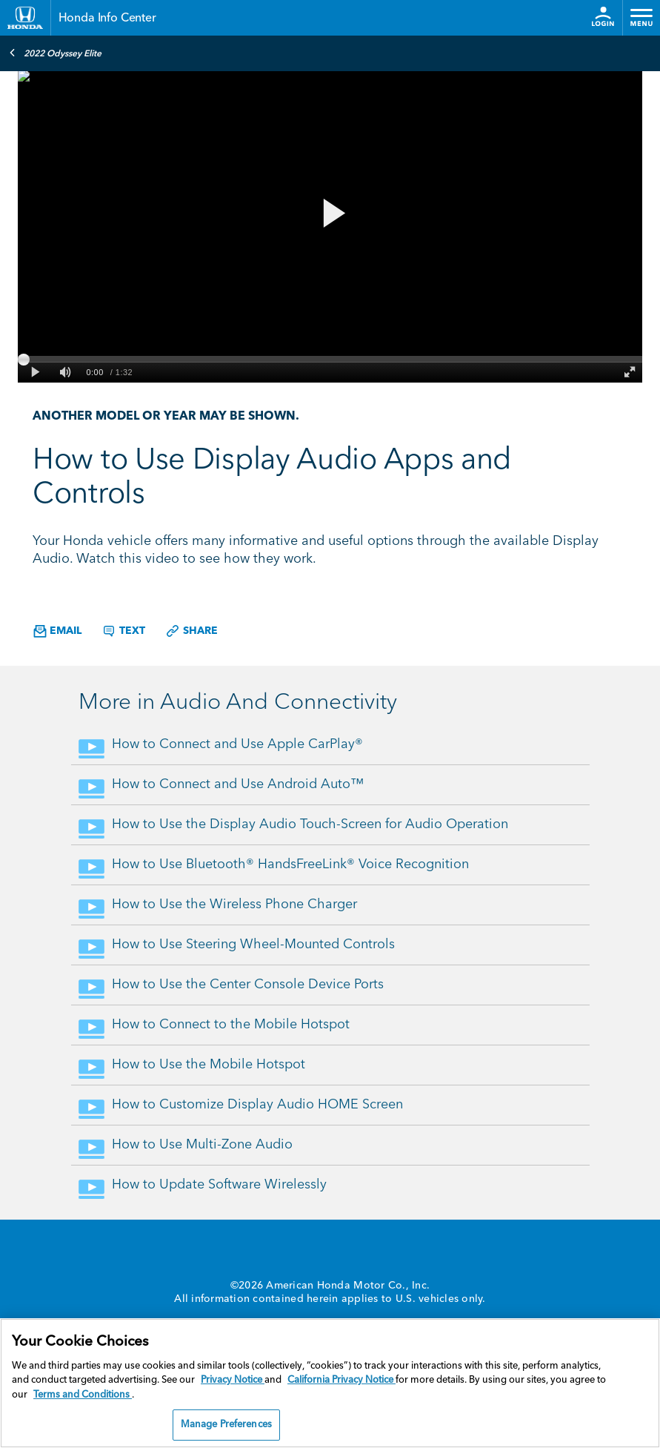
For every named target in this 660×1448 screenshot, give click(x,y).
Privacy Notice (232, 1380)
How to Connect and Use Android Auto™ (238, 784)
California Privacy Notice (341, 1380)
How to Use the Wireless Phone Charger (234, 904)
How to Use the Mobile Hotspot (208, 1064)
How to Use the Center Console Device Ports (248, 984)
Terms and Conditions (82, 1395)
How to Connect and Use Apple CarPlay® (237, 744)
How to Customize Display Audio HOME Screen (257, 1104)
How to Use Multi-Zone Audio (202, 1144)
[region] (330, 1383)
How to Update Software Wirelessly (219, 1184)
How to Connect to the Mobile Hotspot (231, 1024)
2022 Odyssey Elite (55, 52)
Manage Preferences (226, 1424)
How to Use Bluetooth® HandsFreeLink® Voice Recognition (290, 864)
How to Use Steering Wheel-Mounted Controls (253, 944)
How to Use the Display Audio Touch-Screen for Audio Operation (310, 824)
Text (123, 631)
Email (57, 631)
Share (191, 631)
